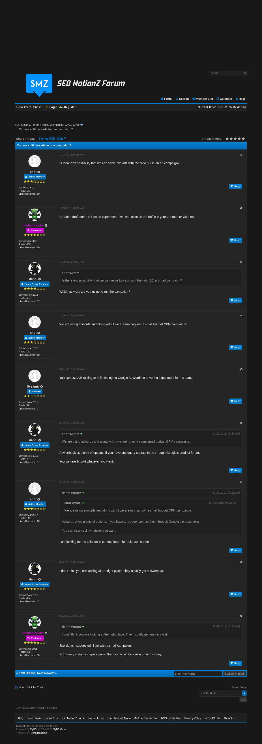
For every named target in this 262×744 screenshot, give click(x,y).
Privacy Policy (192, 718)
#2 (241, 208)
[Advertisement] (131, 33)
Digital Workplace (52, 124)
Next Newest (45, 673)
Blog (21, 718)
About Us (228, 718)
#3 (241, 261)
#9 (241, 615)
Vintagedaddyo (39, 732)
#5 (241, 369)
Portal (166, 98)
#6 (241, 423)
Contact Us (51, 718)
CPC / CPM (72, 124)
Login (51, 107)
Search (182, 98)
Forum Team (33, 718)
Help (240, 98)
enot (33, 172)
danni (33, 279)
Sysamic (33, 386)
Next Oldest (27, 673)
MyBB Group (60, 729)
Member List (202, 98)
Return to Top (96, 718)
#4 (241, 315)
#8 (241, 562)
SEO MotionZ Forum (27, 124)
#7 (241, 482)
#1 (241, 154)
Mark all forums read (146, 718)
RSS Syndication (171, 718)
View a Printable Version (32, 687)
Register (67, 107)
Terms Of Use (212, 718)
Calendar (224, 98)
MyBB (33, 729)
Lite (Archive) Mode (119, 718)
